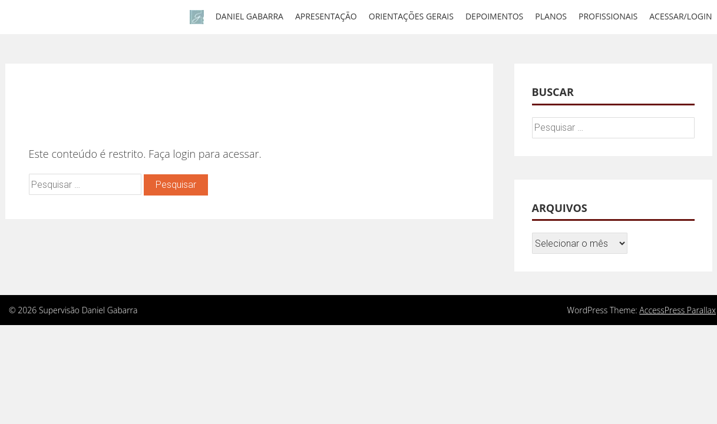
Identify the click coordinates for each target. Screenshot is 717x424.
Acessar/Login (680, 16)
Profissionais (608, 16)
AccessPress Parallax (677, 310)
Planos (551, 16)
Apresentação (326, 16)
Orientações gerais (411, 16)
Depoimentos (494, 16)
